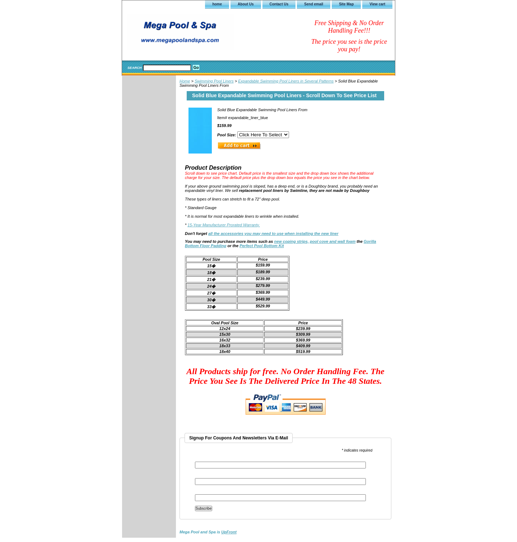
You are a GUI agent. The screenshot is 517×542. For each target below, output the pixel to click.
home (217, 4)
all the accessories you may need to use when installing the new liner (273, 233)
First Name (204, 475)
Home (185, 81)
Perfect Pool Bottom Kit (261, 246)
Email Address (208, 459)
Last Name (204, 492)
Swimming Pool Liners (214, 81)
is (208, 532)
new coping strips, (291, 241)
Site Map (346, 4)
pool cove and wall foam (332, 241)
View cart (377, 4)
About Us (245, 4)
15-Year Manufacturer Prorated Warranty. (223, 225)
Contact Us (279, 4)
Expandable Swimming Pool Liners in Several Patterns (286, 81)
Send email (313, 4)
